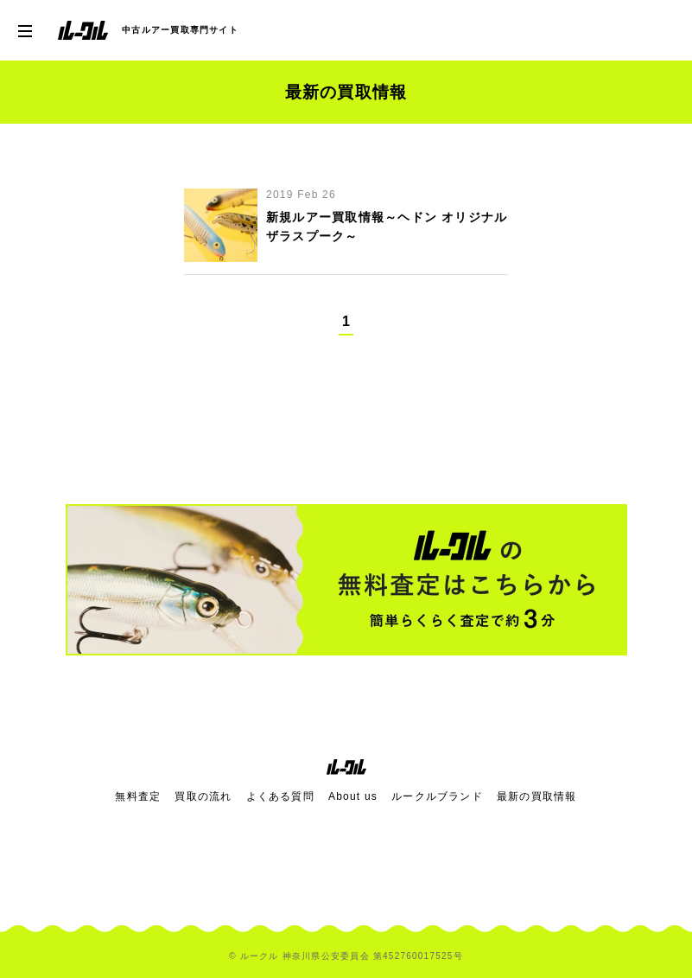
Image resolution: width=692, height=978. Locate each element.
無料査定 (138, 796)
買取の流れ (203, 796)
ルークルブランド (437, 796)
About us (353, 796)
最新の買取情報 (537, 796)
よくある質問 (280, 796)
